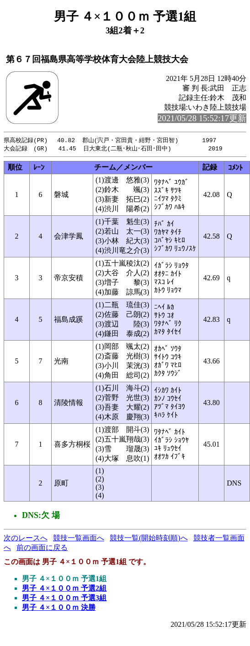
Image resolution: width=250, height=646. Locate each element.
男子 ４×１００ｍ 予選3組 (64, 599)
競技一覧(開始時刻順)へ (149, 539)
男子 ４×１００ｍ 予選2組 (64, 589)
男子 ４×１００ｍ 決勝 (59, 608)
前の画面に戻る (42, 548)
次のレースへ (26, 539)
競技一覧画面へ (78, 539)
